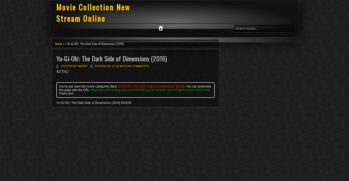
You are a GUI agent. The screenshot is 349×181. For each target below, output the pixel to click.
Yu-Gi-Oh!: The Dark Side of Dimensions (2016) (111, 58)
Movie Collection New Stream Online (93, 13)
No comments (138, 66)
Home (58, 43)
